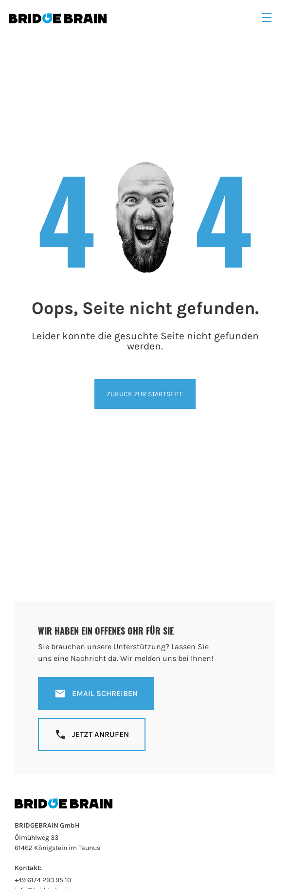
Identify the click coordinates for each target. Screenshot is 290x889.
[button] (266, 18)
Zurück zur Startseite (145, 394)
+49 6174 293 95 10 (43, 880)
